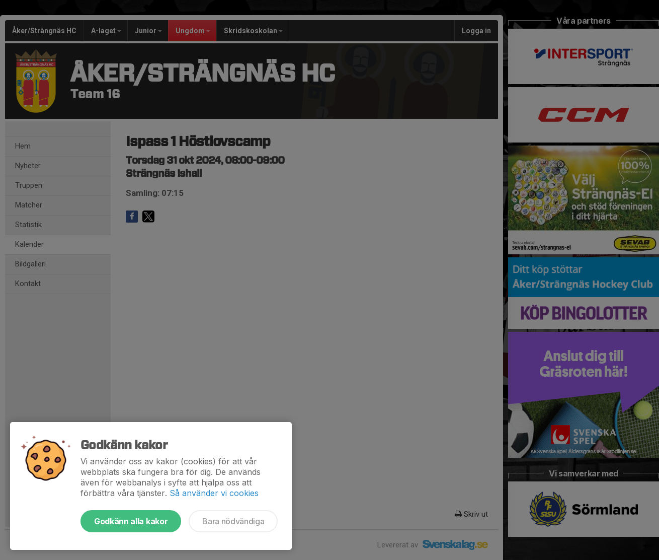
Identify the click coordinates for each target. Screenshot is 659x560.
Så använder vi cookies (214, 493)
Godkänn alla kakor (131, 521)
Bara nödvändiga (233, 521)
